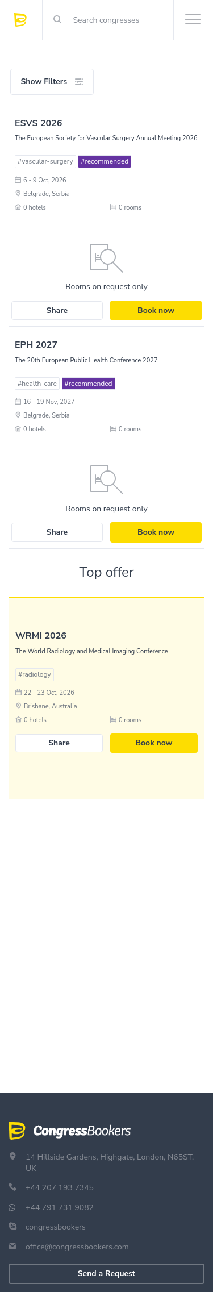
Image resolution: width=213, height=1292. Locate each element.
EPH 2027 (36, 345)
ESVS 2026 (38, 123)
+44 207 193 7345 (60, 1187)
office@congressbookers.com (77, 1246)
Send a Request (106, 1273)
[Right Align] (57, 20)
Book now (155, 310)
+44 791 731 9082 (60, 1207)
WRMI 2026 (40, 636)
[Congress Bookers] (28, 20)
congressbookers (56, 1227)
